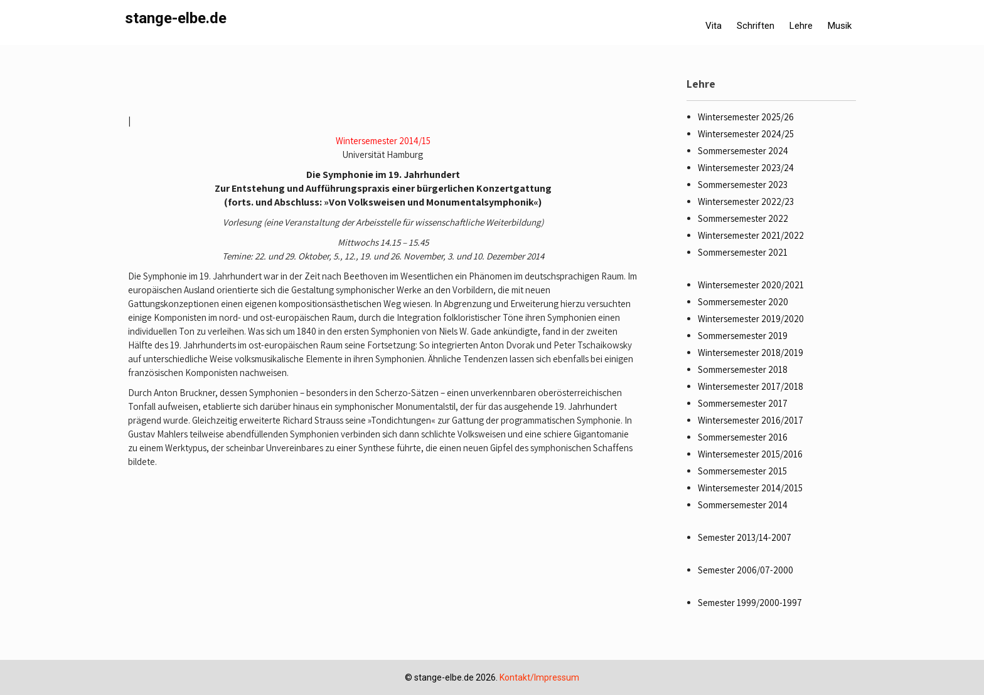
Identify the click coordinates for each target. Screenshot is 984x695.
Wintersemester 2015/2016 (750, 454)
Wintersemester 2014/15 (383, 141)
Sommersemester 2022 (743, 218)
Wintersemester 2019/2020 (751, 319)
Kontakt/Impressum (539, 677)
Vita (713, 25)
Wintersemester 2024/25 (746, 134)
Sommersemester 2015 (742, 471)
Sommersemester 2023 (743, 185)
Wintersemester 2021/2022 (751, 235)
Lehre (801, 25)
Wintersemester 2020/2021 (751, 285)
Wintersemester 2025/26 (746, 117)
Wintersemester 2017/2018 (750, 386)
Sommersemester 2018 (743, 369)
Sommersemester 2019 (743, 336)
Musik (840, 25)
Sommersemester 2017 (743, 403)
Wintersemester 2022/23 (746, 201)
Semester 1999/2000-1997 (750, 603)
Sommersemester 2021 (743, 252)
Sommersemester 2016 (743, 437)
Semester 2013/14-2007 (744, 537)
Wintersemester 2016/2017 (750, 420)
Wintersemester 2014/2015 (750, 488)
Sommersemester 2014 (743, 505)
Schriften (755, 25)
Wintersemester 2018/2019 (750, 352)
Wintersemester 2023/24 (746, 168)
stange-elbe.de (176, 18)
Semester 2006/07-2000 (745, 570)
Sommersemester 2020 (743, 302)
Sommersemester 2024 (743, 151)
